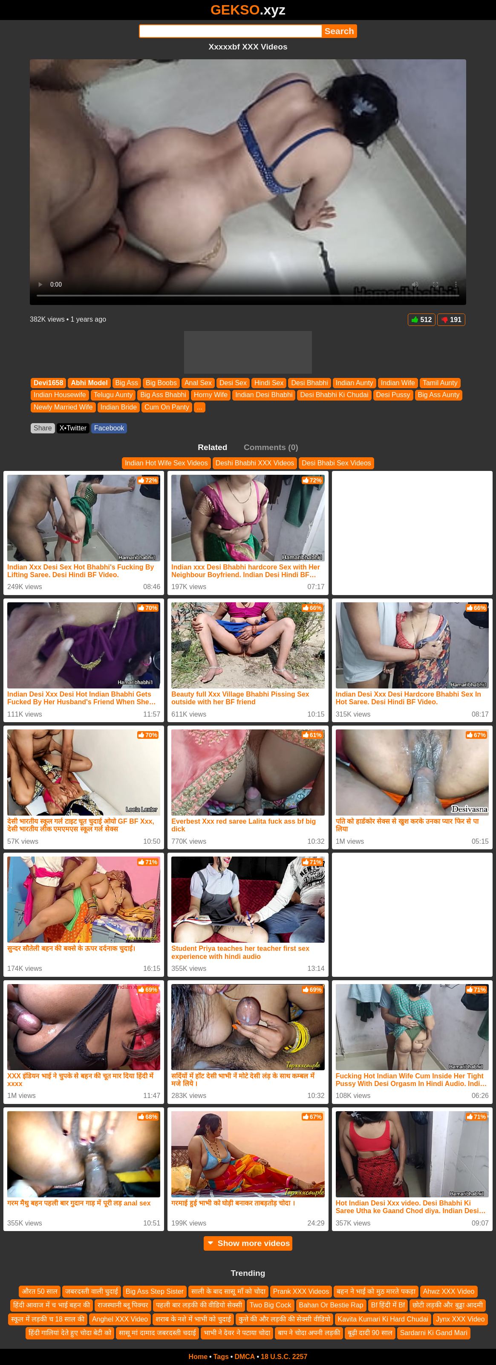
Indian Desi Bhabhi (263, 395)
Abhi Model (89, 382)
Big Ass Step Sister (155, 1291)
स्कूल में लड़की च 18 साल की (47, 1319)
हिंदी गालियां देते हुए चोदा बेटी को (70, 1332)
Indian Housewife (60, 395)
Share (43, 428)
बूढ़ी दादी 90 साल (370, 1332)
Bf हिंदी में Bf (388, 1305)
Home (198, 1356)
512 (422, 319)
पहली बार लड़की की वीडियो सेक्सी (199, 1305)
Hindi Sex (268, 382)
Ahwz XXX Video (449, 1291)
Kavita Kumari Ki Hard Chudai (383, 1319)
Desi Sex (233, 382)
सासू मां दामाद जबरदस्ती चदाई (157, 1332)
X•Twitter (73, 428)
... (199, 407)
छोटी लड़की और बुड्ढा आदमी (447, 1305)
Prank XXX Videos (301, 1291)
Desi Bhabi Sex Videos (336, 463)
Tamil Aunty (440, 382)
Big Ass (126, 382)
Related (212, 447)
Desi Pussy (393, 395)
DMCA (244, 1356)
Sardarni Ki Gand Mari (433, 1332)
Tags (221, 1356)
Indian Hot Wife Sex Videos (166, 463)
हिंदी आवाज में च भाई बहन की (51, 1305)
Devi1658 (48, 382)
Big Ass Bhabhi (163, 395)
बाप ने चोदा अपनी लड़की (309, 1332)
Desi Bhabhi (309, 382)
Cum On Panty (166, 407)
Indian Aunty (354, 382)
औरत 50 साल (40, 1291)
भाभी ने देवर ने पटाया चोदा (237, 1332)
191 (451, 319)
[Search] (230, 31)
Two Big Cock (270, 1305)
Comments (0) (271, 447)
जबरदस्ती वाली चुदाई (91, 1291)
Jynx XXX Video (460, 1319)
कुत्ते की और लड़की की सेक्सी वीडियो (284, 1319)
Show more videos (248, 1243)
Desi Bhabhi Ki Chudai (334, 395)
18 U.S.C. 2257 (284, 1356)
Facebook (109, 428)
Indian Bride (119, 407)
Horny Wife (211, 395)
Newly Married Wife (63, 407)
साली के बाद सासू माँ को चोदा (228, 1291)
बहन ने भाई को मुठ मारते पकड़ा (376, 1291)
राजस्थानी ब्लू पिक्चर (123, 1305)
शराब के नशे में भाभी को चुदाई (193, 1319)
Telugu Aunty (113, 395)
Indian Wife (398, 382)
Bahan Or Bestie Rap (331, 1305)
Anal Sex (198, 382)
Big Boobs (161, 382)
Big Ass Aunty (439, 395)
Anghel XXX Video (120, 1319)
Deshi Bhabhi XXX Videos (255, 463)
